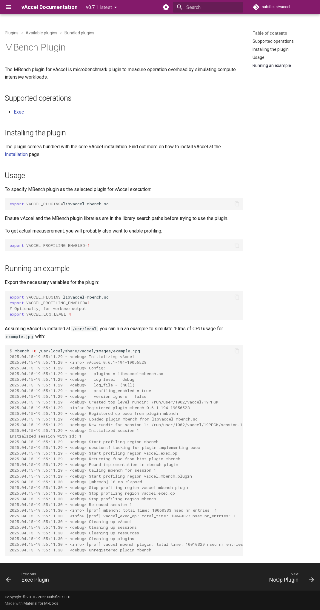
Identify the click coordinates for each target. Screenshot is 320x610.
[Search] (208, 7)
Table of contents (270, 33)
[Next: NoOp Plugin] (290, 578)
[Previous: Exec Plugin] (29, 578)
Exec (19, 112)
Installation (16, 154)
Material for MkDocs (41, 603)
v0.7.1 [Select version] (99, 7)
